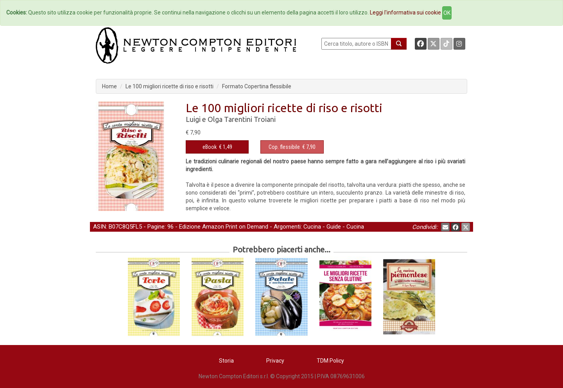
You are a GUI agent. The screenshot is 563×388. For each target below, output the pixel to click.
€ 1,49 (217, 147)
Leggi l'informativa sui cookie (405, 12)
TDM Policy (330, 361)
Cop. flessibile (284, 147)
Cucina (312, 226)
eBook (210, 147)
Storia (226, 361)
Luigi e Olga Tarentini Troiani (231, 119)
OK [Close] (446, 13)
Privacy (275, 361)
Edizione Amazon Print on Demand (223, 226)
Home (109, 86)
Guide (333, 226)
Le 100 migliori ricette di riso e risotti (169, 86)
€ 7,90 (292, 147)
